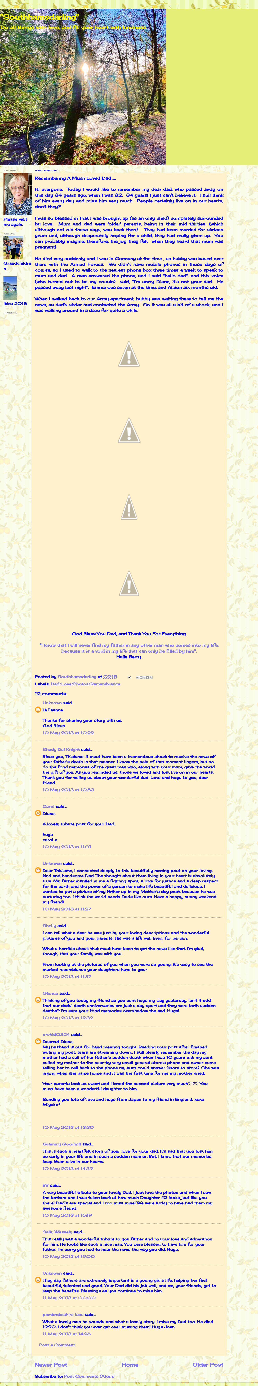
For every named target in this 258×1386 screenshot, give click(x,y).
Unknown (52, 703)
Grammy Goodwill (62, 1144)
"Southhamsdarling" (39, 16)
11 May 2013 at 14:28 (67, 1334)
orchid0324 (56, 1034)
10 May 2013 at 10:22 (68, 733)
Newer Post (51, 1364)
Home (130, 1364)
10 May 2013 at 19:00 (69, 1256)
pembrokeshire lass (63, 1314)
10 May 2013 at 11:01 (67, 847)
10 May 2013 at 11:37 (67, 976)
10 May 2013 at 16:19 (67, 1215)
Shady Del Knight (61, 749)
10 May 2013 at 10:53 (68, 790)
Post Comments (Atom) (89, 1376)
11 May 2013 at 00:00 (69, 1298)
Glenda (50, 993)
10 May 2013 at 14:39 (68, 1168)
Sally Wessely (57, 1232)
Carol (49, 806)
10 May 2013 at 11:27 (67, 909)
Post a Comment (57, 1345)
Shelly (49, 925)
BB (45, 1185)
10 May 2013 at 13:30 (68, 1127)
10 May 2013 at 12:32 (68, 1018)
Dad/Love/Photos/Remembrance (85, 684)
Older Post (208, 1364)
